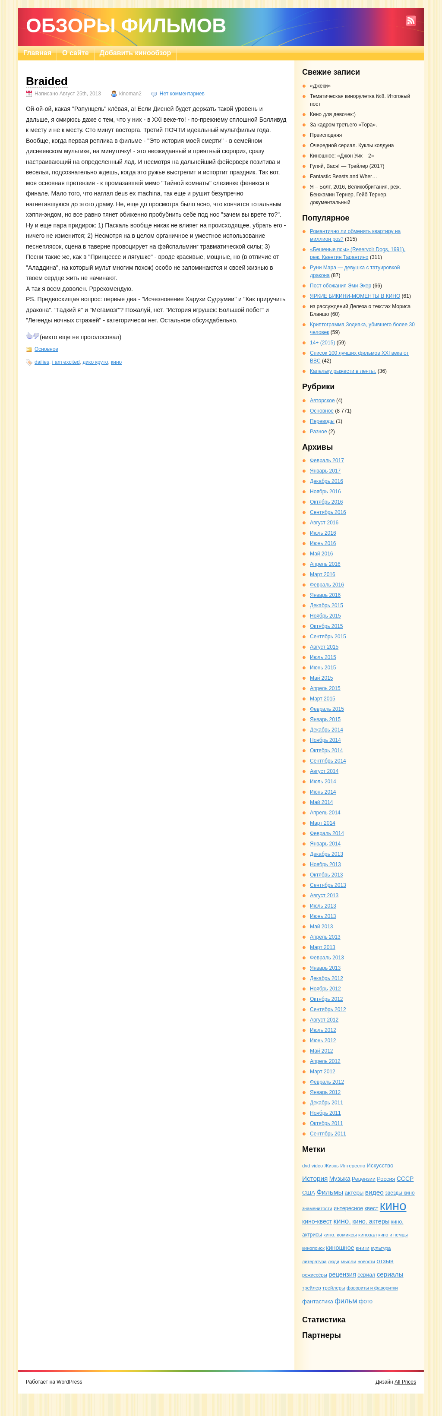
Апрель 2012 (325, 1061)
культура (381, 1248)
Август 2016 (324, 523)
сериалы (390, 1274)
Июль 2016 (323, 533)
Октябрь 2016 (326, 502)
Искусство (380, 1165)
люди (333, 1261)
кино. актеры (370, 1221)
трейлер (311, 1287)
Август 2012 (324, 1020)
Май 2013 (321, 927)
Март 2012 (322, 1072)
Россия (386, 1179)
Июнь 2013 (323, 916)
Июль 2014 (323, 782)
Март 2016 (322, 574)
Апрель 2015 (325, 688)
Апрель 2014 (325, 813)
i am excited (66, 362)
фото (366, 1301)
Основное (46, 349)
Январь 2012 (325, 1092)
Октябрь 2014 (326, 750)
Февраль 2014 (327, 833)
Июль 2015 (323, 657)
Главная (37, 53)
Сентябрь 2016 (328, 512)
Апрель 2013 (325, 937)
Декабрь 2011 (326, 1103)
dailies (42, 362)
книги (362, 1248)
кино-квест (317, 1221)
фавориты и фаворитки (372, 1287)
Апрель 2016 (325, 564)
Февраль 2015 (327, 709)
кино (116, 362)
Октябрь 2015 (326, 626)
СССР (405, 1178)
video (317, 1165)
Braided (47, 81)
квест (372, 1208)
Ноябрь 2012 (325, 989)
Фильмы (329, 1192)
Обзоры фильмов (126, 25)
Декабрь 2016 (326, 481)
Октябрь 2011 (326, 1123)
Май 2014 (321, 802)
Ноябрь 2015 (325, 616)
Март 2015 (322, 699)
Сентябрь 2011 (328, 1134)
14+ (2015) (322, 343)
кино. (342, 1221)
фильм (346, 1301)
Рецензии (364, 1179)
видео (374, 1192)
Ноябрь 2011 (325, 1113)
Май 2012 (321, 1051)
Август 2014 (324, 771)
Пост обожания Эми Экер (340, 286)
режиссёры (314, 1274)
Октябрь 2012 (326, 999)
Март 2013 (322, 947)
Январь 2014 (325, 844)
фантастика (317, 1301)
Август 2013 (324, 895)
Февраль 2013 (327, 958)
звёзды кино (400, 1193)
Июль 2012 (323, 1030)
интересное (348, 1208)
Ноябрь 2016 (325, 492)
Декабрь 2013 (326, 854)
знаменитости (317, 1208)
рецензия (342, 1274)
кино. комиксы (340, 1234)
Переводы (322, 421)
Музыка (339, 1178)
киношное (340, 1247)
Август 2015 (324, 647)
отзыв (385, 1261)
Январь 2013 (325, 968)
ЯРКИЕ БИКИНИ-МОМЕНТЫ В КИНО (355, 296)
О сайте (75, 53)
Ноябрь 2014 (325, 740)
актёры (354, 1192)
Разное (318, 432)
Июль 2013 (323, 906)
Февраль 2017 (327, 460)
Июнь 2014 (323, 792)
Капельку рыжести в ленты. (343, 371)
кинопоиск (313, 1248)
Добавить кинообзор (135, 53)
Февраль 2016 (327, 585)
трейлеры (333, 1287)
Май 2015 (321, 678)
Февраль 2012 (327, 1082)
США (308, 1192)
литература (314, 1261)
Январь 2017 (325, 471)
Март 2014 (322, 823)
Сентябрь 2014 (328, 761)
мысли (348, 1261)
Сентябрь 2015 (328, 637)
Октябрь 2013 (326, 875)
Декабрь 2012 (326, 978)
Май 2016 (321, 554)
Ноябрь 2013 (325, 864)
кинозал (367, 1234)
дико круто (95, 362)
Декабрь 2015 (326, 605)
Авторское (322, 400)
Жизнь (332, 1165)
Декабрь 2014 (326, 730)
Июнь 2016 (323, 543)
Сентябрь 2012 (328, 1009)
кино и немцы (393, 1234)
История (315, 1178)
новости (366, 1261)
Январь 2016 (325, 595)
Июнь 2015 (323, 668)
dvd (306, 1165)
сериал (366, 1275)
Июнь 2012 (323, 1041)
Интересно (352, 1165)
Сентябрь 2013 (328, 885)
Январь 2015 (325, 719)
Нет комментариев (182, 94)
